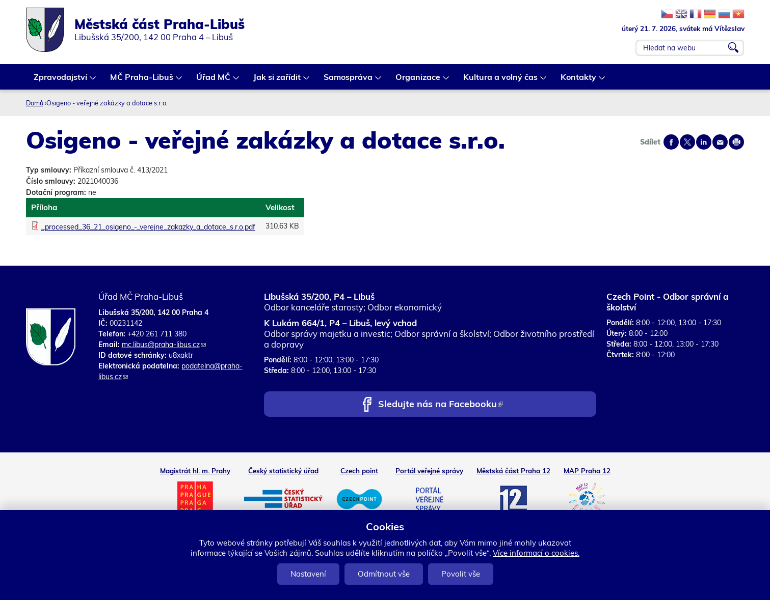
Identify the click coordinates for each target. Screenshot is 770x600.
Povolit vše (460, 574)
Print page (736, 142)
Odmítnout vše (384, 574)
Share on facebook (671, 142)
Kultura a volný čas (501, 81)
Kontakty (579, 81)
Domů (34, 103)
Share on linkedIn (703, 142)
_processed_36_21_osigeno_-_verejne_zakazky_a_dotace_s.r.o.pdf (148, 227)
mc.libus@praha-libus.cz (164, 344)
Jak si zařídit (277, 81)
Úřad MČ (214, 81)
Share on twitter (687, 142)
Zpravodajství (61, 81)
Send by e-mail (720, 142)
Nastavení (308, 574)
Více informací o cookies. (536, 553)
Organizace (418, 81)
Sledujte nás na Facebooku (440, 405)
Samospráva (348, 81)
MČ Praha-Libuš (142, 81)
